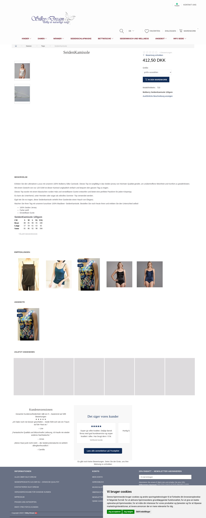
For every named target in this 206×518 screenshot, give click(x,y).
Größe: (146, 68)
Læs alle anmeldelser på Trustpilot (103, 451)
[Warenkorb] (188, 31)
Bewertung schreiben (154, 55)
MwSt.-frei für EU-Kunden (26, 507)
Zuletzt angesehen (24, 352)
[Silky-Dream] (52, 18)
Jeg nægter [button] (128, 512)
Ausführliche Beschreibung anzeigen (158, 96)
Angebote (19, 302)
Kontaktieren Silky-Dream (26, 487)
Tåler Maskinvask (28, 234)
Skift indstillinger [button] (143, 512)
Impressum (19, 497)
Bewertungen (166, 52)
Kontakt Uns (189, 5)
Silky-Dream (30, 513)
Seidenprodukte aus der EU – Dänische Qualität (36, 482)
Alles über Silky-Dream (25, 477)
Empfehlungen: (22, 252)
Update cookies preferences (102, 501)
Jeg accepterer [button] (114, 512)
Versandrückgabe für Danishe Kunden (32, 492)
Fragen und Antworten (25, 502)
